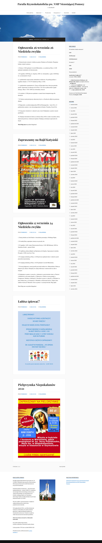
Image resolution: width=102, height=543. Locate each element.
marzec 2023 (74, 222)
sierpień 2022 (74, 244)
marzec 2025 (74, 145)
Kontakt (73, 12)
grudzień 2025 (74, 117)
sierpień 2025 (74, 130)
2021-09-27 (33, 56)
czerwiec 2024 (74, 174)
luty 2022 (73, 263)
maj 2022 (73, 254)
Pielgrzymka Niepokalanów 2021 (36, 386)
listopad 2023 (74, 196)
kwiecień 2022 (74, 257)
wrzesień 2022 (74, 241)
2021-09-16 (33, 145)
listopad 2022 (74, 235)
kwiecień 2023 (74, 219)
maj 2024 (73, 177)
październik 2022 (75, 238)
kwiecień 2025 (74, 142)
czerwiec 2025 (74, 136)
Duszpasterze (57, 12)
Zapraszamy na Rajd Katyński (38, 140)
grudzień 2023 (74, 193)
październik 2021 (75, 276)
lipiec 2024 (73, 171)
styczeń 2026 (74, 114)
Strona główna (30, 12)
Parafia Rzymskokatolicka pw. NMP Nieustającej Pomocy (51, 4)
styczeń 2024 (74, 190)
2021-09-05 (33, 306)
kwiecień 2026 (74, 104)
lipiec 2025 (73, 133)
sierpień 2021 (74, 282)
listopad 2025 (74, 120)
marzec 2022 (74, 260)
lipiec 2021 (73, 285)
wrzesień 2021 (74, 279)
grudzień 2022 (74, 231)
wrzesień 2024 (74, 165)
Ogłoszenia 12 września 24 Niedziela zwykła (35, 225)
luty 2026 (73, 110)
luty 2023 (73, 225)
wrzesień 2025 (74, 126)
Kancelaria (66, 12)
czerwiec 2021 (74, 289)
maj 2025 (73, 139)
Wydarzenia (48, 12)
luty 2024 (73, 187)
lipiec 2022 (73, 247)
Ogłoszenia (38, 12)
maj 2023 (73, 215)
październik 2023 (75, 200)
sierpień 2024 (74, 168)
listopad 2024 (74, 158)
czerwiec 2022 (74, 250)
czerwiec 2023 (74, 212)
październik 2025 (75, 123)
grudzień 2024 (74, 155)
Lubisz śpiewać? (29, 301)
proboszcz (24, 56)
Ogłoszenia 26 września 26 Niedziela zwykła (35, 49)
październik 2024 (75, 161)
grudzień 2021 (74, 270)
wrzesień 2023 (74, 203)
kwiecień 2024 (74, 180)
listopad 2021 (74, 273)
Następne (62, 466)
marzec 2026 (74, 107)
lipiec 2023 (73, 209)
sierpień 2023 (74, 206)
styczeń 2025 (74, 152)
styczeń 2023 (74, 228)
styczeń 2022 (74, 266)
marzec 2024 (74, 184)
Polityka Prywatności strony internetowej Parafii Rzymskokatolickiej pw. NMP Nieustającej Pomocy (77, 482)
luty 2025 (73, 149)
